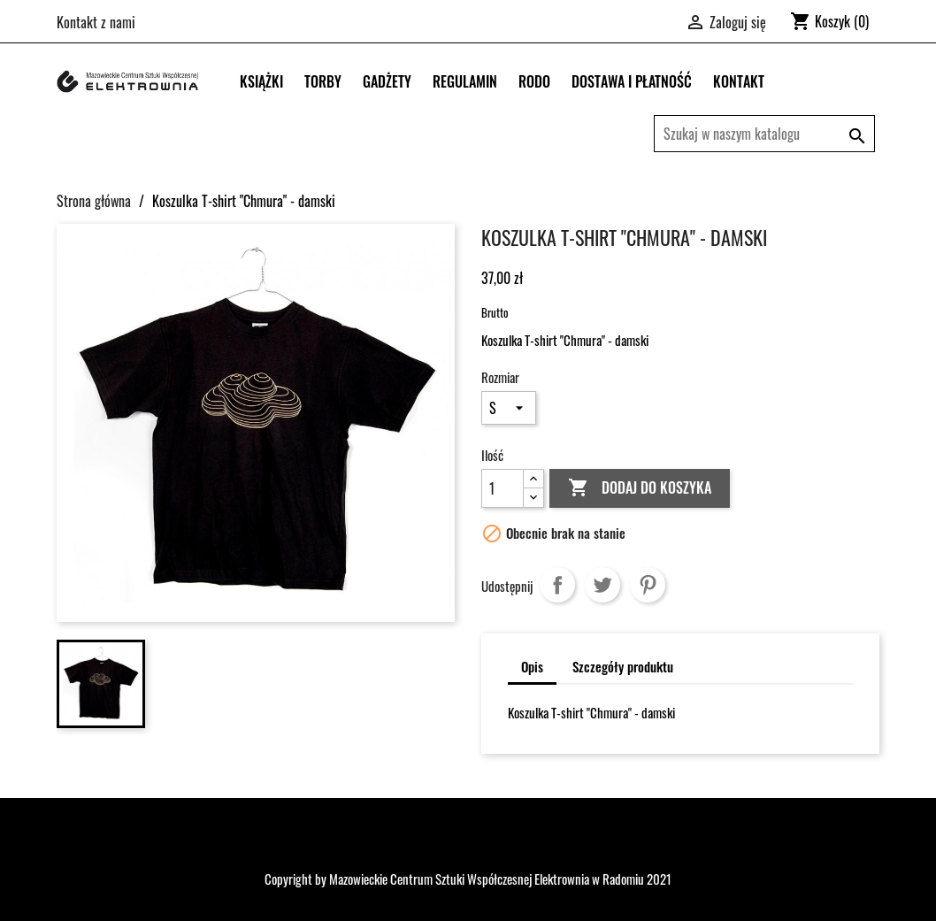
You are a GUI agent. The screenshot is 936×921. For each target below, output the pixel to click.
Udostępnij (557, 584)
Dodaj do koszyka (639, 488)
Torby (322, 81)
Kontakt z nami (96, 22)
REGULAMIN (465, 81)
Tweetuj (602, 584)
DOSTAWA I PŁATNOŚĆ (632, 81)
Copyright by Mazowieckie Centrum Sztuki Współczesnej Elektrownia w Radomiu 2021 (468, 878)
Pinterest (647, 584)
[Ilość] (502, 488)
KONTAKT (738, 81)
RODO (534, 81)
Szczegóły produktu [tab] (622, 666)
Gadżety (387, 81)
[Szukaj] (764, 133)
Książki (261, 81)
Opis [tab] (532, 666)
